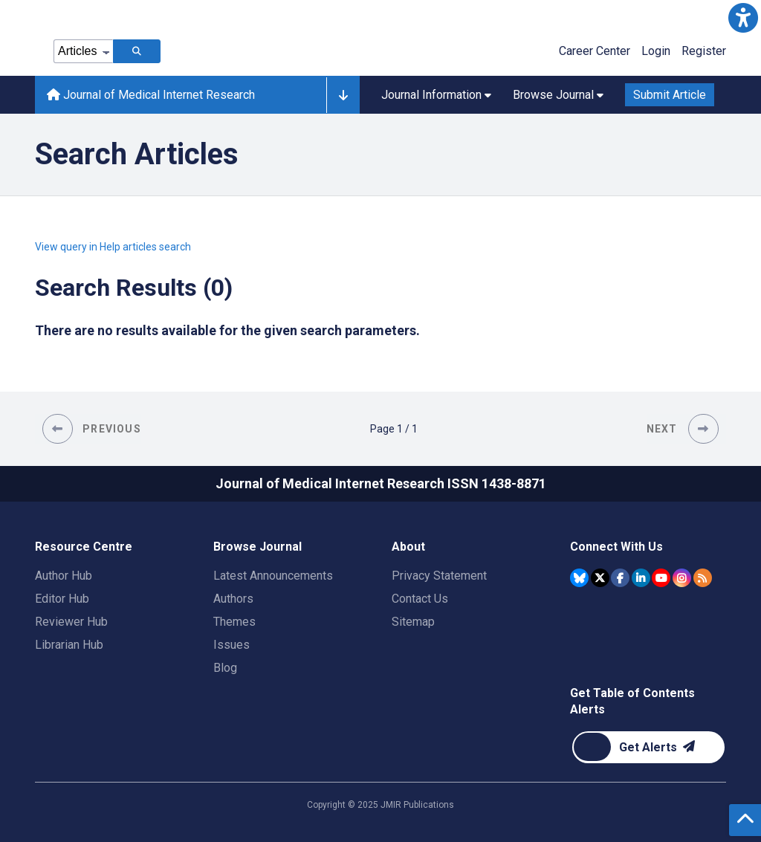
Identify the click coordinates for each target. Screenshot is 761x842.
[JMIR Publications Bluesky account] (579, 578)
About (408, 547)
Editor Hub (62, 599)
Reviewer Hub (71, 622)
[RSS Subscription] (702, 578)
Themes (234, 622)
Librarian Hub (69, 645)
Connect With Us (616, 547)
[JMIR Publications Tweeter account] (600, 578)
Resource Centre (83, 547)
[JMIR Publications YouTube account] (661, 578)
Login (655, 51)
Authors (233, 599)
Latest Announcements (273, 576)
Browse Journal (257, 547)
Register (703, 51)
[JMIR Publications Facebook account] (620, 578)
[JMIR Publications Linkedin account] (641, 578)
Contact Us (420, 599)
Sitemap (413, 622)
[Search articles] (137, 51)
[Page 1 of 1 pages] (394, 429)
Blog (225, 668)
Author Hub (63, 576)
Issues (231, 645)
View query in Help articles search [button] (113, 247)
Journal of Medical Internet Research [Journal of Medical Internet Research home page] (151, 95)
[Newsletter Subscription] (648, 747)
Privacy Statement (439, 576)
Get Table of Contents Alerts (632, 701)
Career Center (594, 51)
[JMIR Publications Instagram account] (682, 578)
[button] (743, 17)
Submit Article (669, 95)
